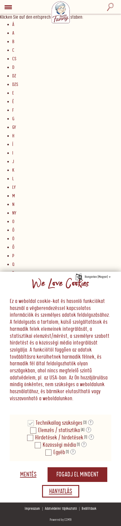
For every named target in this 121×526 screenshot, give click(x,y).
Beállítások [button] (89, 508)
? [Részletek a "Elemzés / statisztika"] (88, 430)
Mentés (28, 474)
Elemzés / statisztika (59, 430)
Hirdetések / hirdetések (59, 437)
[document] (60, 343)
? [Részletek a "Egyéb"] (73, 452)
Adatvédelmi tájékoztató (61, 508)
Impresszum (32, 508)
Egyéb (59, 452)
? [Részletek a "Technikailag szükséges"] (90, 422)
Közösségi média (59, 445)
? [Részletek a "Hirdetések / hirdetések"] (91, 437)
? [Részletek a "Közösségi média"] (84, 444)
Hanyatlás (60, 491)
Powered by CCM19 (61, 520)
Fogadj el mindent (77, 474)
